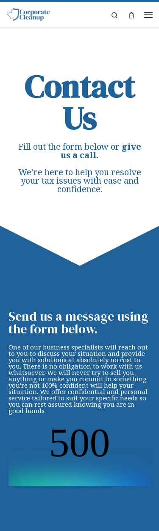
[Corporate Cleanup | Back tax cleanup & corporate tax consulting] (28, 14)
